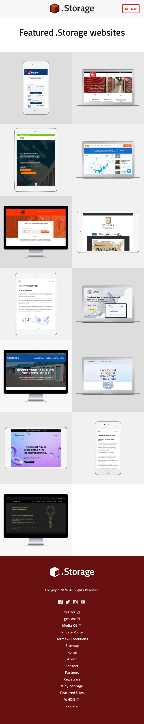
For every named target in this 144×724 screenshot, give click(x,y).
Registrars (72, 679)
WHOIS (69, 699)
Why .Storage (72, 686)
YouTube (83, 602)
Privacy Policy (72, 632)
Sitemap (72, 645)
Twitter (68, 602)
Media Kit (69, 625)
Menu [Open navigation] (131, 8)
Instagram (76, 602)
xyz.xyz (69, 612)
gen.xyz (70, 618)
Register (72, 706)
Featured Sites (72, 692)
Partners (72, 672)
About (72, 659)
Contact (72, 665)
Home (72, 652)
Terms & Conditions (72, 639)
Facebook (61, 602)
